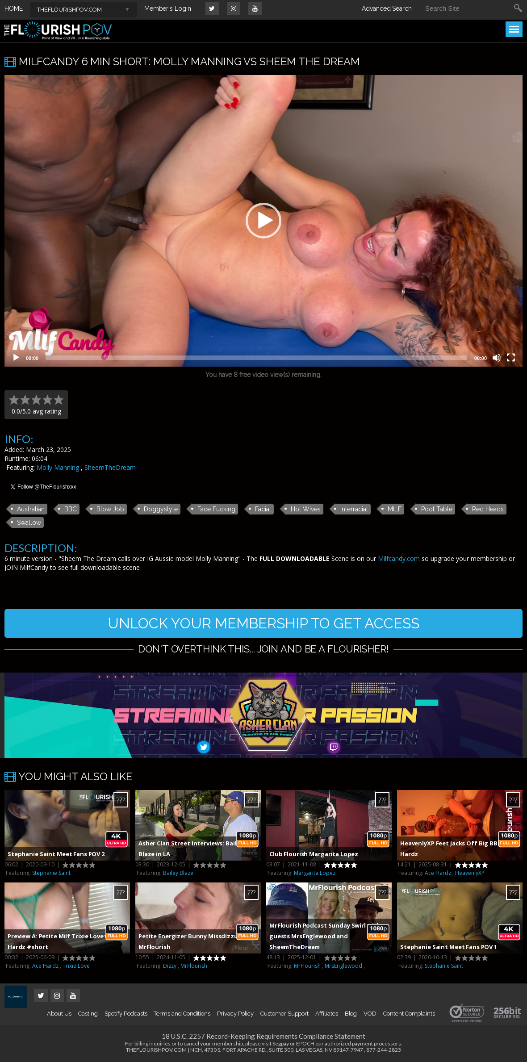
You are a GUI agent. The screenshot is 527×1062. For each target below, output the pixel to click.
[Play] (16, 357)
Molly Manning (58, 467)
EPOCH (305, 1043)
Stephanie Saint (51, 873)
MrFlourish (193, 966)
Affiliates (326, 1013)
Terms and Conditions (182, 1013)
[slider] (256, 357)
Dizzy (169, 966)
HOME (13, 8)
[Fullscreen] (510, 357)
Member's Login (167, 8)
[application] (263, 221)
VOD (370, 1013)
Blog (351, 1013)
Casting (88, 1013)
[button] (263, 220)
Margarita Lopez (314, 873)
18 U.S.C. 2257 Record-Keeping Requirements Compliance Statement (263, 1036)
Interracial (354, 509)
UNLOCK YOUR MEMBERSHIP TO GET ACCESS (263, 623)
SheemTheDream (110, 467)
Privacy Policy (235, 1013)
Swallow (29, 522)
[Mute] (496, 357)
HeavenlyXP (470, 873)
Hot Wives (306, 509)
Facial (263, 509)
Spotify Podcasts (126, 1013)
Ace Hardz (438, 873)
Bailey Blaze (178, 873)
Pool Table (436, 509)
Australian (31, 509)
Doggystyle (161, 509)
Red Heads (488, 509)
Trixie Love (76, 966)
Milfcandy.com (399, 558)
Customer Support (284, 1013)
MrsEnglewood (343, 966)
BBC (70, 509)
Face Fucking (216, 509)
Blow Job (110, 509)
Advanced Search (387, 8)
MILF (395, 509)
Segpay (280, 1043)
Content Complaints (409, 1013)
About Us (59, 1013)
